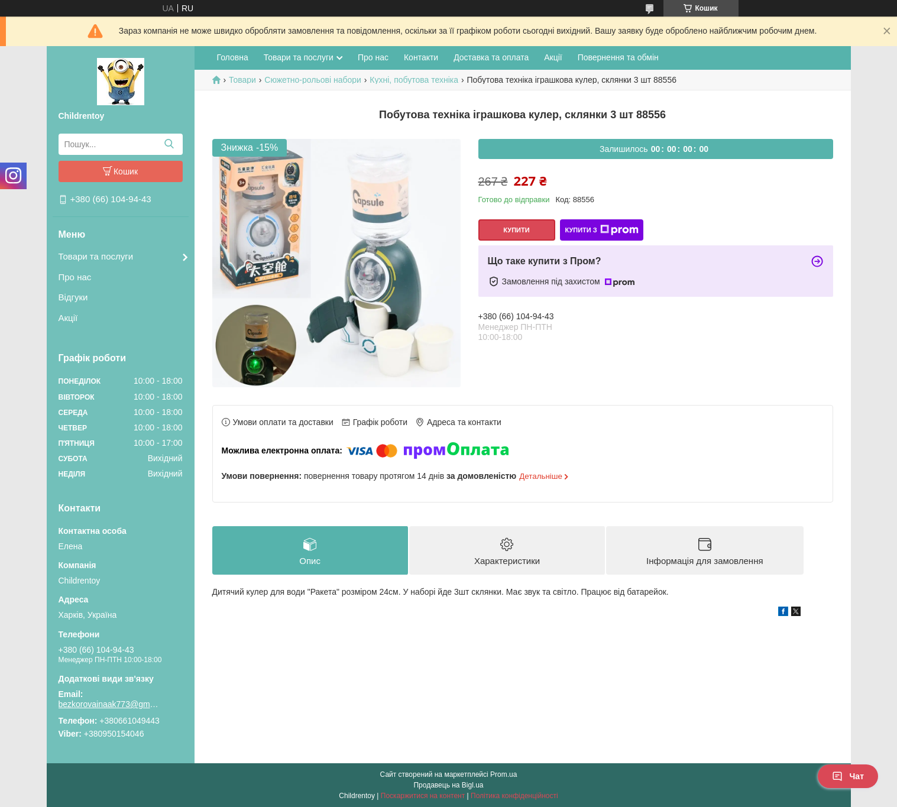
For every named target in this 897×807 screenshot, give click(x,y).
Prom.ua (503, 774)
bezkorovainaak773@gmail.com (109, 704)
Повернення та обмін (618, 57)
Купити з (601, 230)
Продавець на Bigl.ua (448, 785)
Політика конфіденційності (514, 796)
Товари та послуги (96, 256)
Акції (68, 318)
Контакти (421, 57)
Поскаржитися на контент (423, 796)
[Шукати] (169, 144)
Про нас (75, 277)
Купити (516, 230)
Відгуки (73, 297)
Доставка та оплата (491, 57)
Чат (848, 776)
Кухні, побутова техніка (414, 80)
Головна (232, 57)
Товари (242, 80)
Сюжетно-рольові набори (312, 80)
